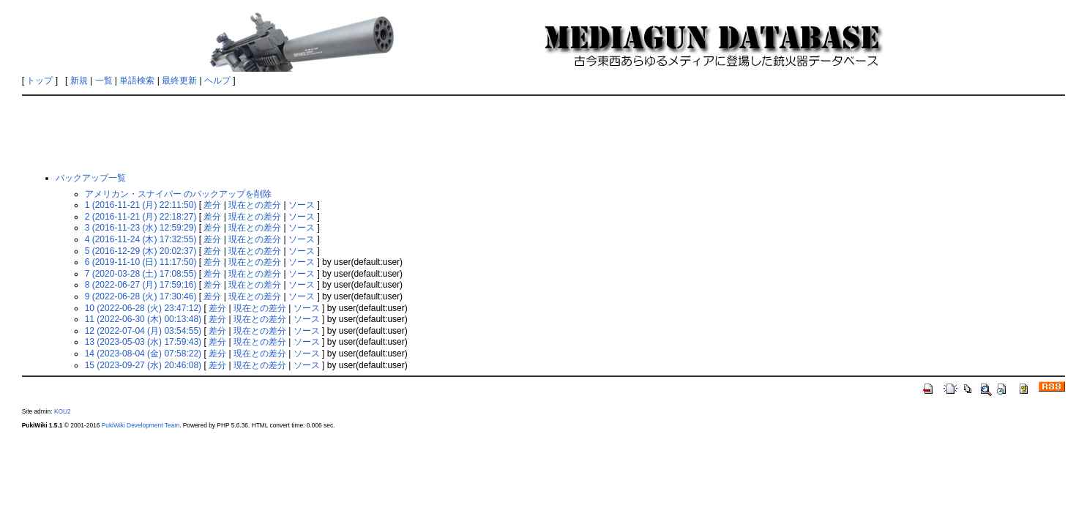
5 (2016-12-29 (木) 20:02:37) (141, 251)
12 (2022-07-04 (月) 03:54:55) (143, 331)
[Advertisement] (544, 133)
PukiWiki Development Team (140, 425)
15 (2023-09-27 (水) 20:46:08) (143, 365)
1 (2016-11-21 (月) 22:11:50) (141, 205)
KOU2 (62, 411)
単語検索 (136, 80)
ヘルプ (217, 80)
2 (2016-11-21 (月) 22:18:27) (141, 217)
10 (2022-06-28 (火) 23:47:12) (143, 308)
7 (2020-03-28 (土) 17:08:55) (141, 274)
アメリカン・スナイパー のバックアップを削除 (178, 194)
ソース (301, 205)
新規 (79, 80)
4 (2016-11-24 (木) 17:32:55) (141, 239)
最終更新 (179, 80)
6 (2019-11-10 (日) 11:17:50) (141, 262)
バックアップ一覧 (91, 178)
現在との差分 (254, 205)
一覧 (104, 80)
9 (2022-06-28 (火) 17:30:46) (141, 296)
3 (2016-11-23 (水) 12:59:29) (141, 228)
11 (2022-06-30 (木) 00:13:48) (143, 319)
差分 (212, 205)
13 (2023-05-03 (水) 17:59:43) (143, 342)
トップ (39, 80)
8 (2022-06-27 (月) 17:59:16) (141, 285)
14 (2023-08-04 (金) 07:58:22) (143, 353)
